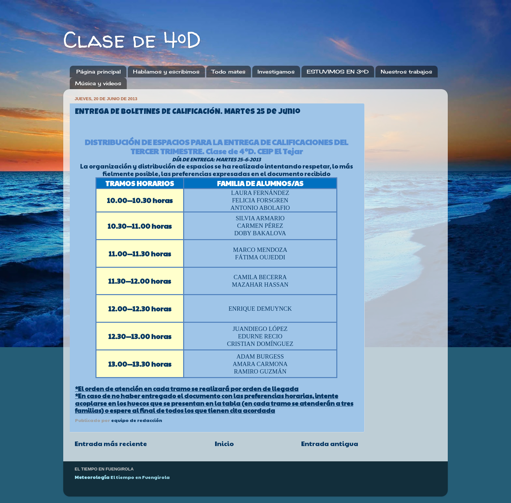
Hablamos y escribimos (166, 71)
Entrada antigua (329, 443)
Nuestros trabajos (406, 71)
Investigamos (276, 71)
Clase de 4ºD (132, 39)
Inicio (224, 443)
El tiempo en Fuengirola (140, 477)
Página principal (98, 71)
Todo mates (228, 71)
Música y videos (98, 83)
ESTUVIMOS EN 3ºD (338, 71)
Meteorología (92, 477)
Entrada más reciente (111, 443)
